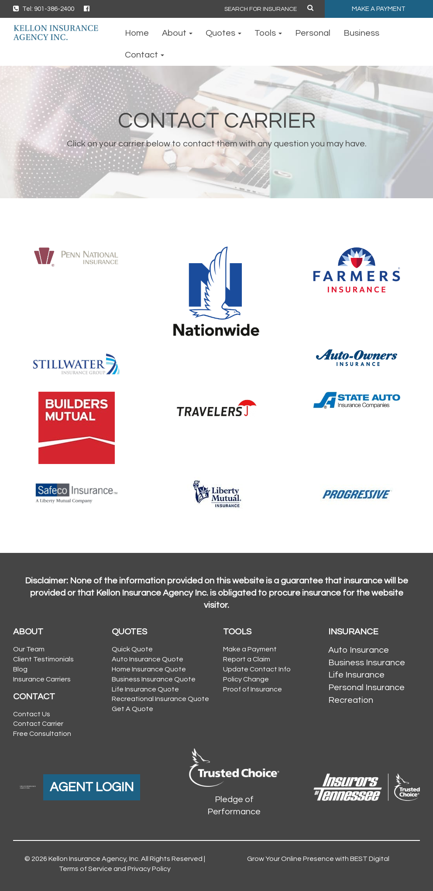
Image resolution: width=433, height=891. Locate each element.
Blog (20, 669)
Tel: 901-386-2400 (43, 9)
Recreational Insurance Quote (160, 698)
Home (137, 33)
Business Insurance (366, 662)
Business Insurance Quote (154, 679)
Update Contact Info (257, 669)
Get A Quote (132, 708)
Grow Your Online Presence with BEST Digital (318, 858)
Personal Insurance (366, 687)
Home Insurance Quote (149, 669)
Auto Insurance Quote (147, 659)
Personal (312, 33)
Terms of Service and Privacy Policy (115, 868)
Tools (268, 33)
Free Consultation (42, 733)
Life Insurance (356, 675)
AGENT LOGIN (92, 787)
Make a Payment (250, 649)
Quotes (223, 33)
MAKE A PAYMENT (379, 9)
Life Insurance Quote (145, 689)
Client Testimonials (43, 659)
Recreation (350, 700)
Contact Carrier (38, 723)
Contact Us (31, 714)
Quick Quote (132, 649)
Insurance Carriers (42, 679)
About (177, 33)
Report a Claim (246, 659)
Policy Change (246, 679)
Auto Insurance (358, 650)
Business (361, 33)
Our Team (29, 649)
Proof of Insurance (252, 689)
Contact (144, 55)
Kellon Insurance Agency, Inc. (94, 858)
